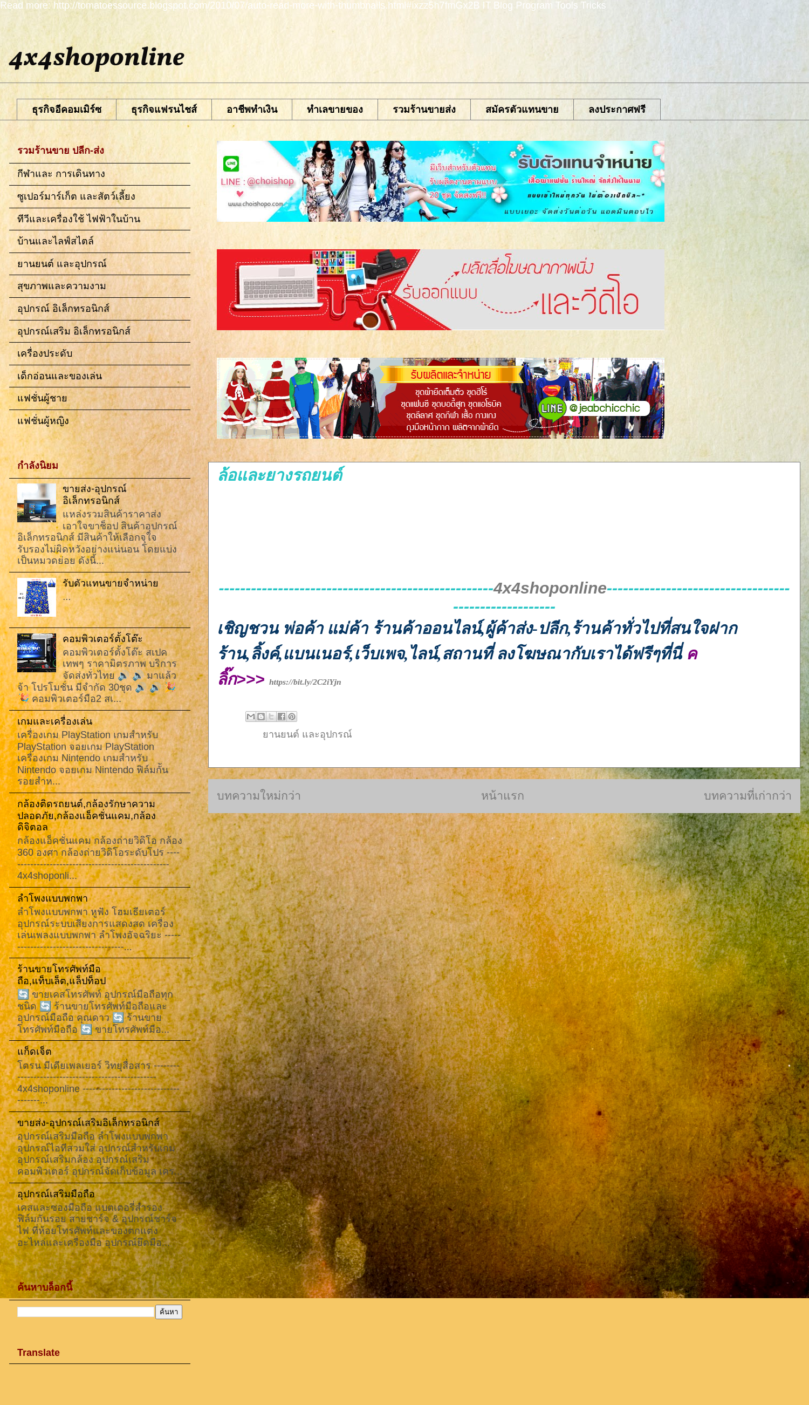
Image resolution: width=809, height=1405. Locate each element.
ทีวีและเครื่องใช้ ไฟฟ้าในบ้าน (78, 219)
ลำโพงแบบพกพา (52, 898)
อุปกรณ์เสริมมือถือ (56, 1194)
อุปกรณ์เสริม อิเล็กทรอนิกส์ (74, 331)
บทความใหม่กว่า (259, 795)
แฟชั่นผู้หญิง (43, 420)
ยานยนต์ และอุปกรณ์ (307, 734)
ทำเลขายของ (335, 109)
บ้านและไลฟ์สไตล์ (55, 241)
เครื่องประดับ (44, 353)
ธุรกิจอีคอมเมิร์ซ (66, 109)
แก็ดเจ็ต (34, 1051)
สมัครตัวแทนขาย (522, 109)
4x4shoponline (96, 58)
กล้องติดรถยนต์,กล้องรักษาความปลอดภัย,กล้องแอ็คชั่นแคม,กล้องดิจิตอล (86, 816)
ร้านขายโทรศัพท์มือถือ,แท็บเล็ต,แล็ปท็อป (61, 975)
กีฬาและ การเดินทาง (61, 173)
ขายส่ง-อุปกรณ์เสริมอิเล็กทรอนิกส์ (88, 1122)
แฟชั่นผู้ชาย (42, 398)
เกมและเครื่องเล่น (54, 721)
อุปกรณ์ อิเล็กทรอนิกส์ (63, 308)
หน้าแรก (502, 795)
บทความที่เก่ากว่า (748, 795)
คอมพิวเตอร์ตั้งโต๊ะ (103, 638)
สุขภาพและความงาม (61, 286)
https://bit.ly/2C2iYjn (305, 681)
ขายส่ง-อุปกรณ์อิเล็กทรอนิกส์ (95, 494)
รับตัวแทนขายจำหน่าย (111, 583)
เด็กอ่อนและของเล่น (59, 376)
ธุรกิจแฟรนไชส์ (164, 109)
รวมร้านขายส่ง (424, 109)
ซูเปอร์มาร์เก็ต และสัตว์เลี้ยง (76, 196)
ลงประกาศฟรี (617, 109)
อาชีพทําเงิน (252, 109)
